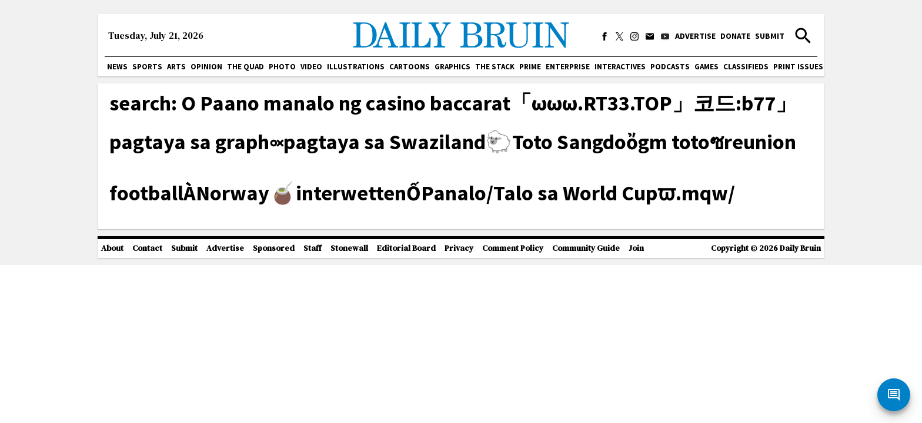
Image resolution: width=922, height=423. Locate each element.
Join (636, 248)
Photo (282, 67)
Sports (147, 67)
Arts (176, 67)
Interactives (620, 67)
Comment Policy (512, 248)
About (112, 248)
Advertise (695, 36)
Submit (769, 36)
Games (706, 67)
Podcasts (670, 67)
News (117, 67)
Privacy (459, 248)
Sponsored (274, 248)
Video (311, 67)
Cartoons (409, 67)
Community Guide (586, 248)
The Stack (495, 67)
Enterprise (568, 67)
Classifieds (746, 67)
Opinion (206, 67)
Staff (312, 248)
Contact (147, 248)
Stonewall (349, 248)
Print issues (798, 67)
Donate (735, 36)
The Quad (245, 67)
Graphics (452, 67)
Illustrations (356, 67)
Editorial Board (406, 248)
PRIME (530, 67)
